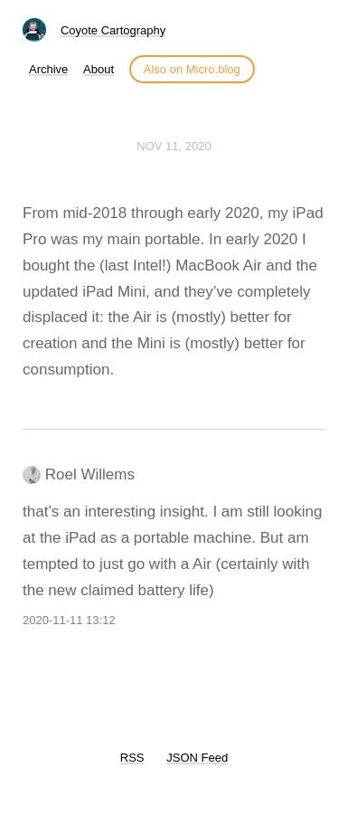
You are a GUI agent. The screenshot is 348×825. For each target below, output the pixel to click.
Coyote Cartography (113, 30)
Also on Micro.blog (192, 69)
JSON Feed (197, 757)
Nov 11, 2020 (173, 146)
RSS (132, 757)
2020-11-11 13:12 (69, 620)
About (98, 69)
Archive (48, 69)
